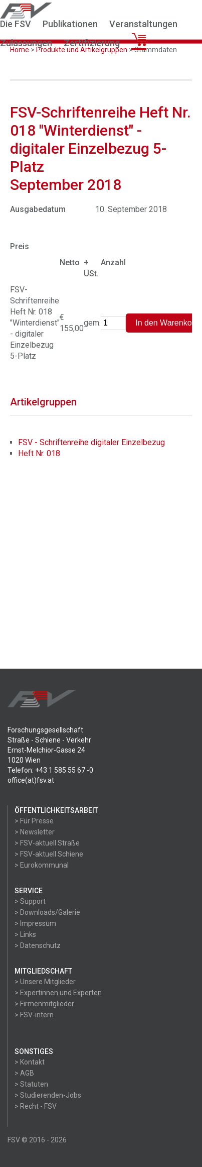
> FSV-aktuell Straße (47, 843)
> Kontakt (30, 1062)
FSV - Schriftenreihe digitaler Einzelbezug (91, 442)
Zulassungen (26, 43)
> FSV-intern (34, 1015)
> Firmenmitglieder (44, 1004)
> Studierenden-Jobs (48, 1095)
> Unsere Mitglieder (45, 982)
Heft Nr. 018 (39, 453)
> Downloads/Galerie (47, 912)
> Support (30, 901)
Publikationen (70, 24)
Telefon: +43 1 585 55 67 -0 (50, 770)
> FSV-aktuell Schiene (49, 854)
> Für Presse (34, 821)
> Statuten (31, 1084)
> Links (25, 934)
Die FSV (15, 24)
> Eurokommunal (42, 865)
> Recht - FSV (36, 1106)
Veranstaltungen (143, 24)
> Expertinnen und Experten (58, 993)
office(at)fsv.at (31, 780)
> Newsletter (35, 832)
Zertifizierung (92, 43)
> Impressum (35, 923)
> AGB (24, 1073)
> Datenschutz (38, 945)
